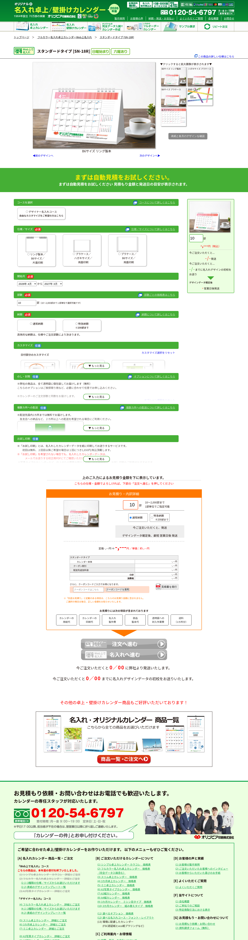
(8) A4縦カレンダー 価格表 (113, 897)
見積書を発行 (166, 586)
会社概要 (213, 18)
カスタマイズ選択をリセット (158, 352)
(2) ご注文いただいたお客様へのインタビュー (201, 868)
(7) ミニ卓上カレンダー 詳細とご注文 (41, 928)
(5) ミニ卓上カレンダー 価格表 (116, 885)
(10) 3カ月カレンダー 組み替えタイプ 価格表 (125, 906)
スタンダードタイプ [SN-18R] (117, 37)
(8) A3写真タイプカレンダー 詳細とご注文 (44, 936)
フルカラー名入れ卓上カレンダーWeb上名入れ (64, 37)
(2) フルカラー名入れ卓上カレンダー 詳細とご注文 (49, 878)
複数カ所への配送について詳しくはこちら (147, 408)
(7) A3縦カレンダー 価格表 (113, 893)
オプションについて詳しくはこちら (151, 377)
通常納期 (37, 323)
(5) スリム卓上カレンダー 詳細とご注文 (43, 920)
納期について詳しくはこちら (155, 315)
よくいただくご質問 (191, 18)
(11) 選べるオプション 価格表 (115, 913)
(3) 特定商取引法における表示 (192, 909)
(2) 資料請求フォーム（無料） (192, 928)
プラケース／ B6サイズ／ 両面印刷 (127, 250)
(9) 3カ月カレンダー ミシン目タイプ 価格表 (124, 901)
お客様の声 (136, 18)
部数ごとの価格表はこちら (156, 295)
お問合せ (229, 18)
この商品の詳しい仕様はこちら (216, 56)
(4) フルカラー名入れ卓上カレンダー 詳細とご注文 (49, 904)
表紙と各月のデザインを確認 (188, 136)
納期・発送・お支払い (161, 18)
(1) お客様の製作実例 (187, 864)
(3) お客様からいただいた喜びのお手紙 (197, 873)
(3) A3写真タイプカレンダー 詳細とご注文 (44, 891)
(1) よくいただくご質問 (188, 887)
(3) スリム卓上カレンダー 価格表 (117, 877)
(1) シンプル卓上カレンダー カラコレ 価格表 (124, 864)
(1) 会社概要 (182, 901)
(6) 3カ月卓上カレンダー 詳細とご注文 (42, 924)
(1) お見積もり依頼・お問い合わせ (195, 924)
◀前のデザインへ (43, 155)
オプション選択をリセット (159, 400)
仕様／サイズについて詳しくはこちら (150, 229)
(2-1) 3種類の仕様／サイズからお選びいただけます (50, 883)
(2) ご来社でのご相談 (187, 905)
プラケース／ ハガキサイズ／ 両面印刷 (82, 250)
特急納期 (83, 323)
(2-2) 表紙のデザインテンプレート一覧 (43, 887)
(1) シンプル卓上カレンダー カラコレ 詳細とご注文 (49, 874)
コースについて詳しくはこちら (154, 203)
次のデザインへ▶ (150, 155)
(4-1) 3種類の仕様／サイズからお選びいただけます (50, 908)
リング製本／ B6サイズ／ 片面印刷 (36, 250)
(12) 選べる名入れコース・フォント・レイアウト (125, 917)
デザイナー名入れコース (42, 211)
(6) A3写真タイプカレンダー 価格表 (118, 889)
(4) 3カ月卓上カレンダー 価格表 (116, 881)
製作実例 (120, 18)
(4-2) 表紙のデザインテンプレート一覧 (43, 913)
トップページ (21, 37)
